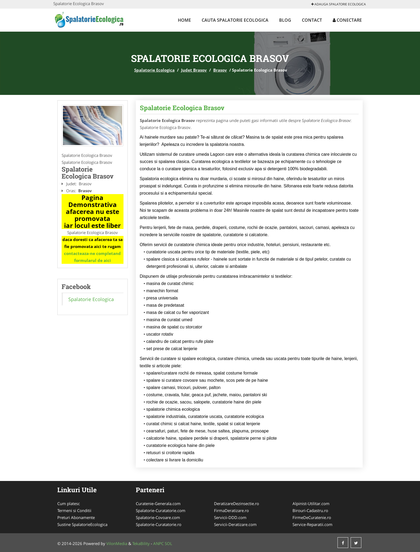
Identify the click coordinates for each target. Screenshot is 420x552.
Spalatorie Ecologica (154, 70)
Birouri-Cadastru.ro (310, 510)
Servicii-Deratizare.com (235, 524)
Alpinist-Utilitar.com (310, 503)
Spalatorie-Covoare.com (158, 517)
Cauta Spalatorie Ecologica (235, 20)
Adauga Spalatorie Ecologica (338, 4)
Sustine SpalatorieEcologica (82, 524)
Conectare (347, 20)
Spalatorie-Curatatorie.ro (158, 524)
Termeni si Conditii (74, 510)
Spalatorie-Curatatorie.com (160, 510)
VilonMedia (116, 543)
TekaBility (141, 543)
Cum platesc (68, 503)
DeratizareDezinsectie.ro (236, 503)
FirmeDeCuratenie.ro (311, 517)
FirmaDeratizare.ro (231, 510)
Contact (312, 20)
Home (184, 20)
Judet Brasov (194, 70)
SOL (168, 543)
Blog (285, 20)
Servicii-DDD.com (230, 517)
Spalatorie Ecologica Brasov (182, 107)
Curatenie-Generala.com (158, 503)
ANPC (158, 543)
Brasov (220, 70)
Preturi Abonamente (76, 517)
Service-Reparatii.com (312, 524)
